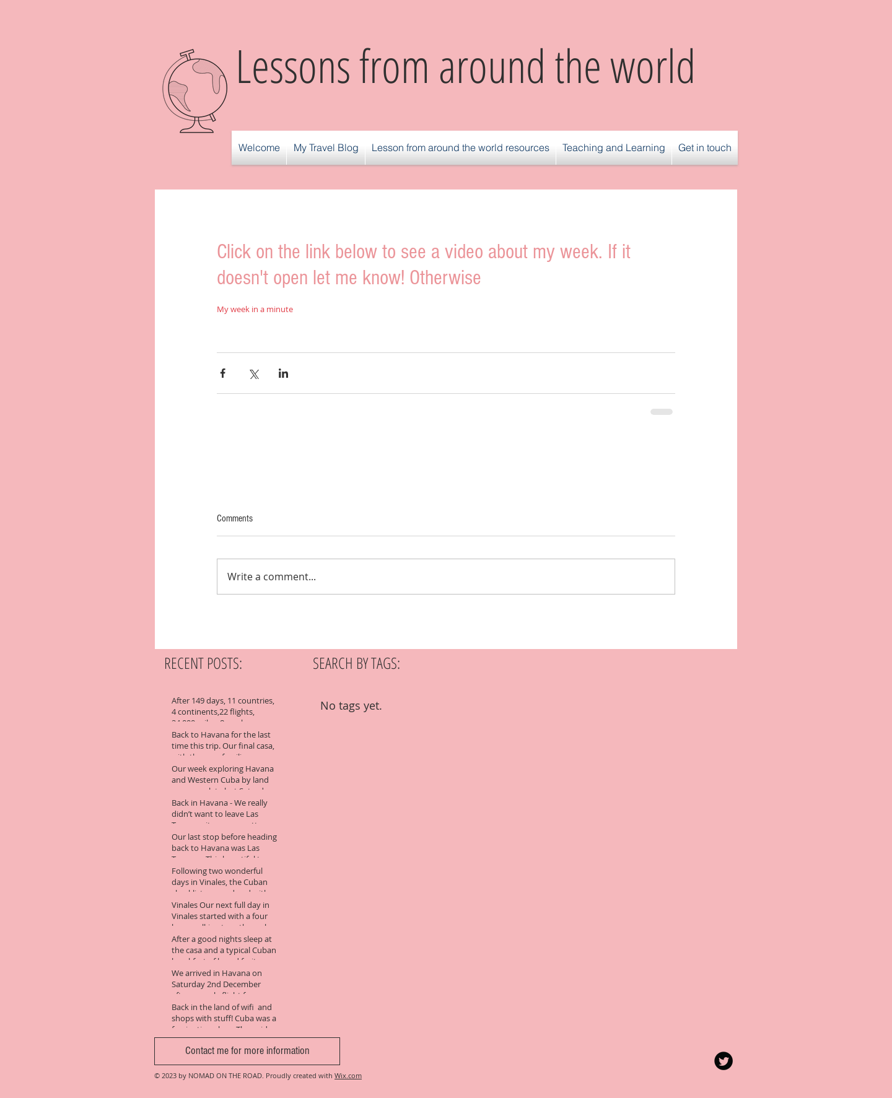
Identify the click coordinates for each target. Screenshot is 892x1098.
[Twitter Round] (723, 1061)
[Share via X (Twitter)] (253, 373)
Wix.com (348, 1075)
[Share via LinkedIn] (283, 373)
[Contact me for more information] (247, 1051)
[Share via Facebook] (223, 373)
